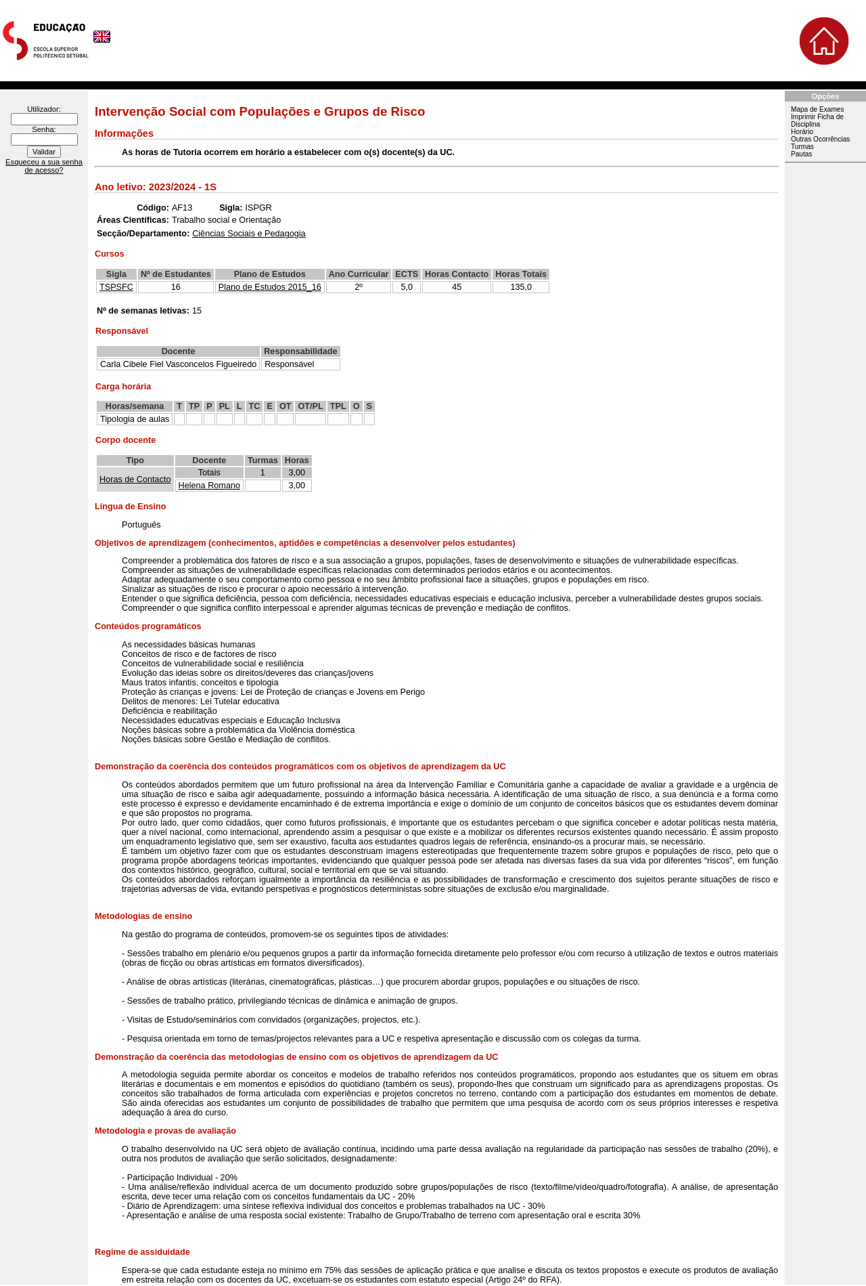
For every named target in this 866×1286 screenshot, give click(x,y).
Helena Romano (209, 485)
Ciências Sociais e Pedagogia (248, 233)
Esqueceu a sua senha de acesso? (44, 166)
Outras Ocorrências (820, 139)
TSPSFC (116, 287)
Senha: (43, 129)
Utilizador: (44, 109)
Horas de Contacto (135, 479)
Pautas (801, 154)
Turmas (802, 146)
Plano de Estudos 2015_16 (270, 287)
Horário (802, 131)
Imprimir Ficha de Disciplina (817, 120)
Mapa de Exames (817, 109)
